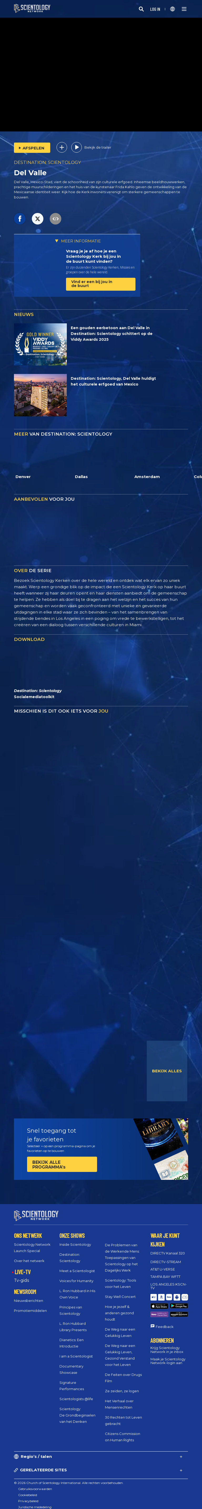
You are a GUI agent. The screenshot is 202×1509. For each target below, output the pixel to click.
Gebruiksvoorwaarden (35, 1484)
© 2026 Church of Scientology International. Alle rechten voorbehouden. (69, 1478)
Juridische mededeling (35, 1502)
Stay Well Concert (120, 1292)
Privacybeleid (28, 1496)
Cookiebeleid (27, 1490)
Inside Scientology (75, 1240)
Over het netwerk (29, 1256)
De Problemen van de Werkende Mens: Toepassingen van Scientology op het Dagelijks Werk (122, 1253)
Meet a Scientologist (77, 1266)
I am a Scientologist (76, 1351)
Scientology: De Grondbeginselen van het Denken (77, 1410)
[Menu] (184, 9)
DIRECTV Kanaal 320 (167, 1248)
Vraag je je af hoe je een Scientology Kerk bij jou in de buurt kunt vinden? (93, 256)
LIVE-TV (23, 1267)
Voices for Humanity (76, 1276)
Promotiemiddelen (30, 1306)
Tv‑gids (21, 1275)
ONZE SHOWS (72, 1230)
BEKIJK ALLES (167, 1070)
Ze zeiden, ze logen (122, 1386)
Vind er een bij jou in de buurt (91, 283)
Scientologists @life (76, 1394)
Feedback (165, 1310)
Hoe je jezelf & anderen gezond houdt (119, 1308)
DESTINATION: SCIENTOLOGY (47, 162)
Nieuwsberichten (28, 1296)
